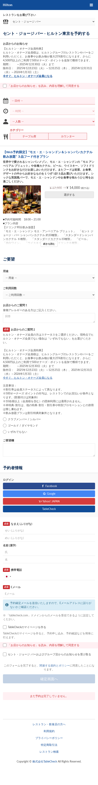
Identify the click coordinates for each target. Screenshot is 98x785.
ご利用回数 (10, 288)
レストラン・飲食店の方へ (49, 724)
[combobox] (7, 576)
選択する (70, 194)
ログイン (8, 479)
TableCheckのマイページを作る (24, 627)
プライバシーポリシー (49, 738)
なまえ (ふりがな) (17, 524)
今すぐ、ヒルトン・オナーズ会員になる (27, 76)
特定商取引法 (49, 744)
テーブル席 (26, 136)
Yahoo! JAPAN (49, 501)
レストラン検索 (49, 751)
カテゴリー (17, 130)
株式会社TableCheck (44, 761)
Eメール (12, 587)
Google (49, 493)
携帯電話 (12, 570)
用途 (5, 271)
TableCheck (49, 509)
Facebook (49, 486)
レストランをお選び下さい (19, 14)
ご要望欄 (8, 440)
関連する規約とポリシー (54, 665)
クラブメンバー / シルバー (22, 419)
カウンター (65, 136)
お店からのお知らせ (15, 43)
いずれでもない (15, 432)
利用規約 (49, 731)
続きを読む (49, 243)
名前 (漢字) (9, 545)
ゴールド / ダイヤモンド (20, 425)
